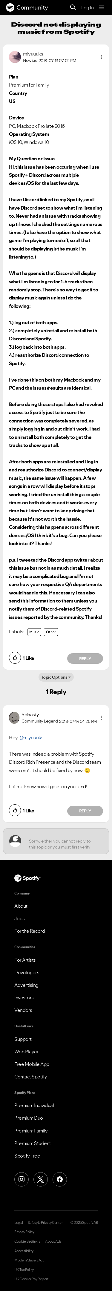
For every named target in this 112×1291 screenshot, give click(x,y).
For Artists (25, 960)
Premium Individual (34, 1105)
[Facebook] (60, 1179)
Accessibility (23, 1251)
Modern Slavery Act (29, 1260)
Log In (87, 7)
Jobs (19, 918)
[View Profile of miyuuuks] (33, 53)
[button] (101, 57)
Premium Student (32, 1143)
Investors (24, 997)
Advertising (26, 985)
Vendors (23, 1010)
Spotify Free (27, 1155)
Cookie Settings (27, 1241)
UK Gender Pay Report (31, 1279)
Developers (26, 972)
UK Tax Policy (24, 1269)
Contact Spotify (30, 1076)
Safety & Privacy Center (45, 1222)
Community (27, 7)
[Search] (73, 7)
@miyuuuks (31, 737)
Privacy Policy (24, 1231)
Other (51, 631)
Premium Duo (28, 1118)
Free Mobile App (31, 1064)
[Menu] (101, 7)
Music (34, 631)
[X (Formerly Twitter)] (40, 1179)
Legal (18, 1222)
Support (23, 1039)
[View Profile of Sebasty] (30, 714)
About (20, 906)
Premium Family (30, 1130)
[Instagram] (21, 1179)
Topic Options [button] (54, 677)
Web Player (26, 1051)
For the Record (29, 931)
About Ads (53, 1241)
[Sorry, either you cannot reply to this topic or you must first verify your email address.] (61, 841)
